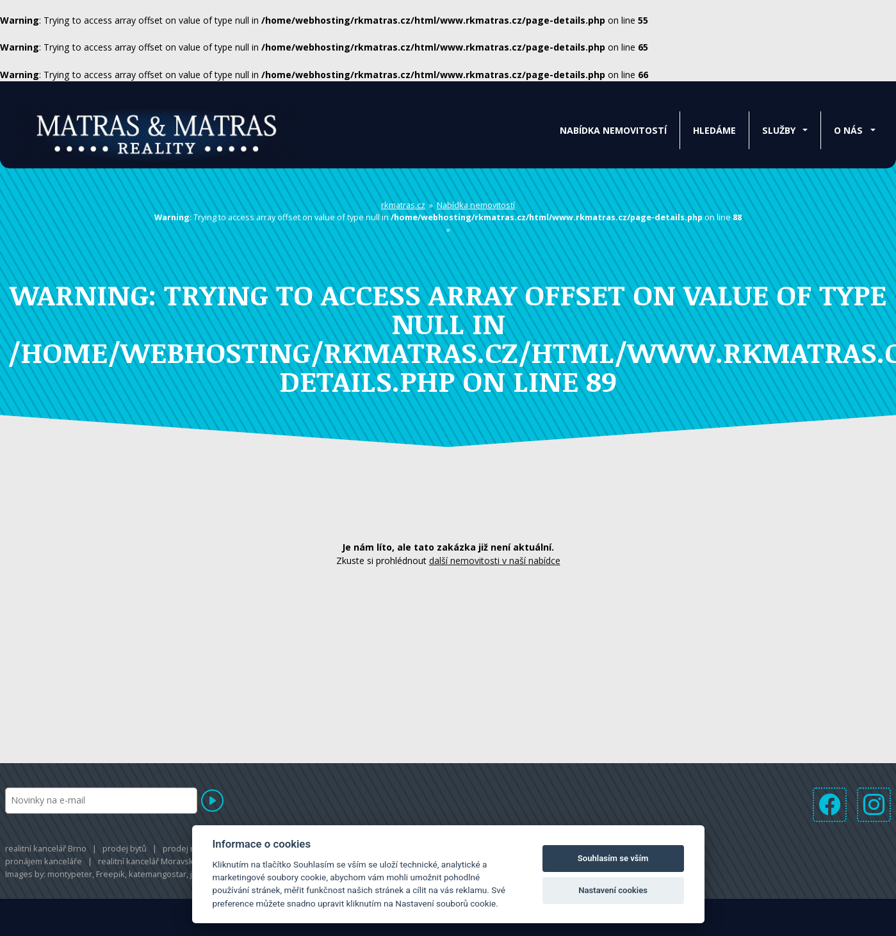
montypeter (69, 876)
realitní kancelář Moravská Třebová (164, 862)
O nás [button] (848, 130)
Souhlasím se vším (613, 858)
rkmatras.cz (403, 207)
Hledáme (714, 130)
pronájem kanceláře (43, 862)
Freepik (110, 876)
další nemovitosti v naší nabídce (494, 562)
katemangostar (157, 876)
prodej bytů (124, 849)
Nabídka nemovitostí (613, 130)
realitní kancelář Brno (45, 849)
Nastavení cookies (613, 890)
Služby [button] (778, 130)
